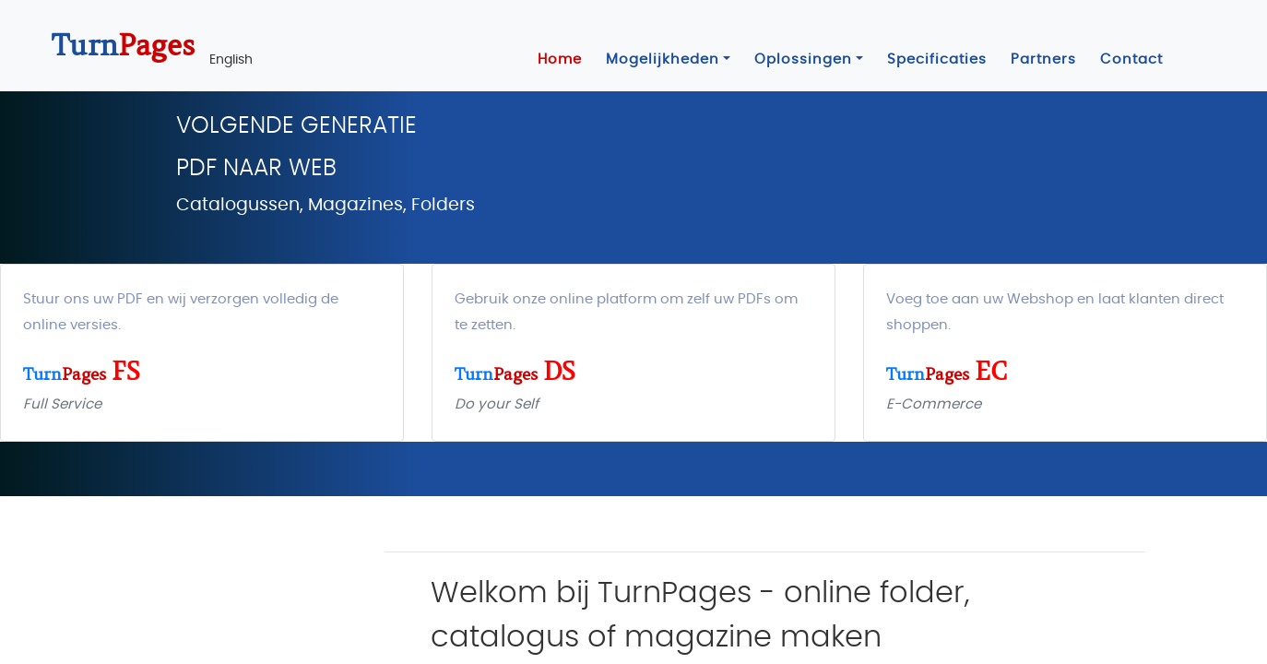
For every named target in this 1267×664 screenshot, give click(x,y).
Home (560, 59)
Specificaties (937, 59)
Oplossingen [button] (803, 59)
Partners (1043, 59)
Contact (1131, 59)
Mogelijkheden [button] (662, 59)
